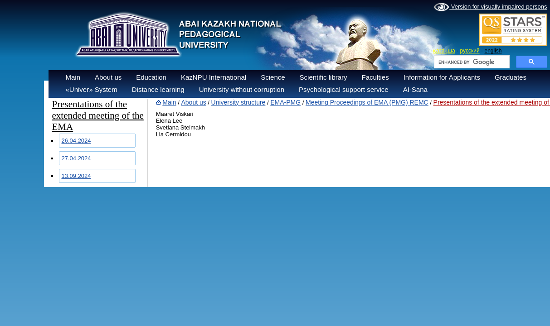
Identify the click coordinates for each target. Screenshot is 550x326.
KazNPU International (213, 77)
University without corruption (241, 89)
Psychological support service (344, 89)
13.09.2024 (76, 176)
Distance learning (158, 89)
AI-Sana (415, 89)
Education (151, 77)
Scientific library (323, 77)
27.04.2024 (76, 158)
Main (73, 77)
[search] (470, 62)
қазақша (444, 51)
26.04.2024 (76, 140)
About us (108, 77)
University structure (238, 102)
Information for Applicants (442, 77)
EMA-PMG (285, 102)
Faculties (375, 77)
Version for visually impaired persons (490, 7)
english (492, 51)
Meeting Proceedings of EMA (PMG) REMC (367, 102)
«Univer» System (91, 89)
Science (273, 77)
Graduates (510, 77)
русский (470, 51)
